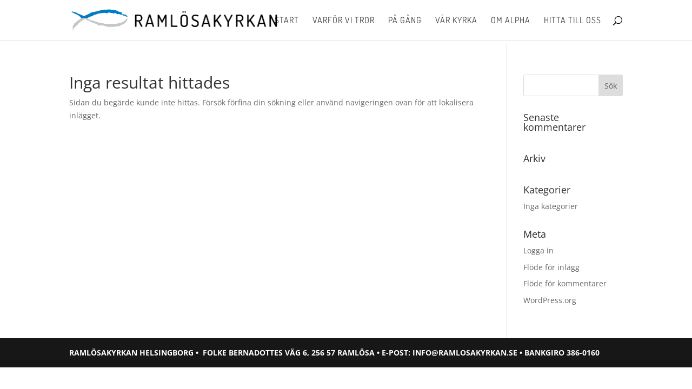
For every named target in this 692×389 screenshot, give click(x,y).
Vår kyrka (456, 20)
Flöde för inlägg (551, 267)
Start (287, 20)
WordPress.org (549, 300)
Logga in (538, 250)
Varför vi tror (343, 20)
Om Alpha (510, 20)
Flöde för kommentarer (565, 283)
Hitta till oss (572, 20)
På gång (405, 20)
